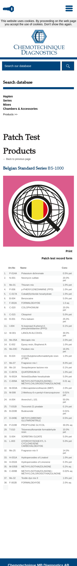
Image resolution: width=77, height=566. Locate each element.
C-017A (13, 294)
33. (5, 457)
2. (5, 278)
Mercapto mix (28, 340)
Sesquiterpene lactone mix (34, 367)
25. (5, 406)
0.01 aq (66, 381)
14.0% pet (66, 451)
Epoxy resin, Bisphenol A (33, 344)
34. (5, 462)
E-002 (12, 344)
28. (5, 425)
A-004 (12, 399)
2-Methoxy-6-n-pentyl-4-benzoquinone (40, 392)
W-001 (12, 333)
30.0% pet (66, 334)
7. (5, 303)
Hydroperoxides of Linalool (34, 457)
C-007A (13, 372)
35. (5, 466)
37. (5, 478)
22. (5, 388)
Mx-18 (12, 367)
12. (5, 333)
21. (5, 381)
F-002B (13, 482)
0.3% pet (67, 462)
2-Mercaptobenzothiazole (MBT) (37, 388)
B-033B (13, 411)
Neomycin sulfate (30, 278)
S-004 (12, 436)
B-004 (12, 298)
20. (5, 376)
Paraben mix (27, 349)
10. (5, 319)
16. (5, 356)
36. (5, 471)
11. (5, 326)
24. (5, 399)
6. (5, 298)
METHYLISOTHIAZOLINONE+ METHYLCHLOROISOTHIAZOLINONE (41, 382)
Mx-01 (12, 285)
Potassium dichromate (32, 273)
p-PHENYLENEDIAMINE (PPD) (37, 289)
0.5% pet (67, 273)
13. (5, 340)
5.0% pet (67, 298)
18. (5, 367)
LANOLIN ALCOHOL (31, 333)
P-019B (13, 425)
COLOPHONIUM (29, 307)
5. (5, 294)
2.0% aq (67, 482)
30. (5, 436)
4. (5, 289)
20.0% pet (66, 279)
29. (5, 429)
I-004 (11, 326)
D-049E (13, 418)
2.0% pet (67, 340)
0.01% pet (66, 393)
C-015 (12, 314)
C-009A (13, 381)
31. (5, 441)
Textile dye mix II (29, 478)
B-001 (12, 319)
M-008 (12, 392)
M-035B (13, 466)
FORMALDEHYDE (30, 303)
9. (5, 314)
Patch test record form (57, 258)
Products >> (10, 114)
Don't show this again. (58, 24)
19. (5, 372)
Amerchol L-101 (29, 399)
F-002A (13, 303)
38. (5, 482)
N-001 (12, 278)
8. (5, 307)
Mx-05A (13, 340)
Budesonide (27, 411)
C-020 (12, 307)
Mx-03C (13, 349)
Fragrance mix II (29, 450)
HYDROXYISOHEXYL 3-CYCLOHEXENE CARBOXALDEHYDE (33, 443)
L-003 (12, 441)
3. (5, 285)
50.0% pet (66, 400)
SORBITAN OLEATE (31, 436)
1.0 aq (66, 303)
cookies (29, 21)
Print (69, 251)
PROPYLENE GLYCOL (33, 425)
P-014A (13, 273)
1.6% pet (67, 478)
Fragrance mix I (29, 363)
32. (5, 450)
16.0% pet (66, 350)
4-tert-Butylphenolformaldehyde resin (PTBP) (39, 357)
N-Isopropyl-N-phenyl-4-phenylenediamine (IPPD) (34, 327)
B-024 (12, 356)
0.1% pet (67, 326)
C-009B (13, 471)
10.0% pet (66, 430)
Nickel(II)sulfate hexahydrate (35, 376)
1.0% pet (67, 285)
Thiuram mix (27, 285)
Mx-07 (12, 363)
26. (5, 411)
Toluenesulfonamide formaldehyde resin (38, 430)
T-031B (12, 406)
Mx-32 (12, 478)
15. (5, 349)
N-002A (13, 376)
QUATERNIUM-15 (30, 372)
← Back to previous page (17, 159)
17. (5, 363)
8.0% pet (67, 363)
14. (5, 344)
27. (5, 418)
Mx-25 (12, 450)
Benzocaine (27, 298)
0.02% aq (67, 471)
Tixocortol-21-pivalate (32, 406)
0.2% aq (67, 466)
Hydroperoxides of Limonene (35, 462)
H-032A (13, 462)
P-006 (12, 289)
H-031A (13, 457)
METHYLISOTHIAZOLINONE (36, 466)
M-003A (13, 388)
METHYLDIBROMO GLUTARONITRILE (31, 419)
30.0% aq (67, 425)
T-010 (12, 429)
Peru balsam (27, 319)
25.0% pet (66, 320)
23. (5, 392)
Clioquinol (26, 314)
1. (5, 273)
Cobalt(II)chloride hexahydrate (36, 294)
